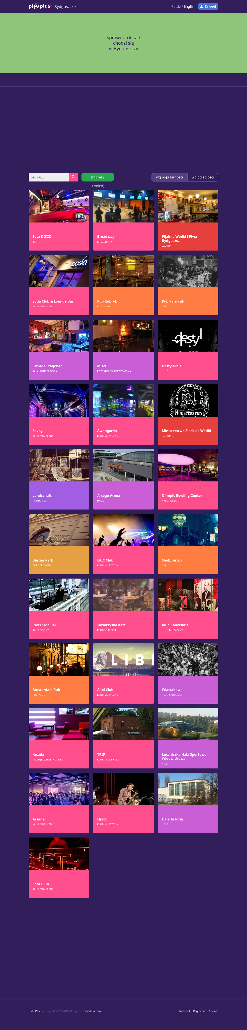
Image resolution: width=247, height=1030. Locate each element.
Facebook (185, 1011)
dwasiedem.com (91, 1011)
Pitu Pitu (35, 1011)
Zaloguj (210, 6)
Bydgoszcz (63, 6)
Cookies (213, 1011)
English (189, 6)
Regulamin (199, 1011)
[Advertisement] (123, 129)
